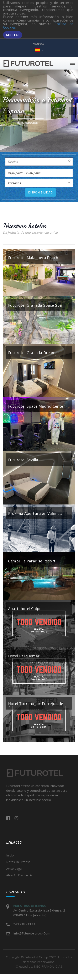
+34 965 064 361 (25, 924)
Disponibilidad (40, 192)
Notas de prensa (18, 862)
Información (48, 123)
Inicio (10, 855)
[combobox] (39, 183)
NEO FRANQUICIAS (48, 966)
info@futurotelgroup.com (31, 933)
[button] (5, 111)
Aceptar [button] (13, 35)
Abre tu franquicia (19, 875)
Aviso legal (14, 869)
